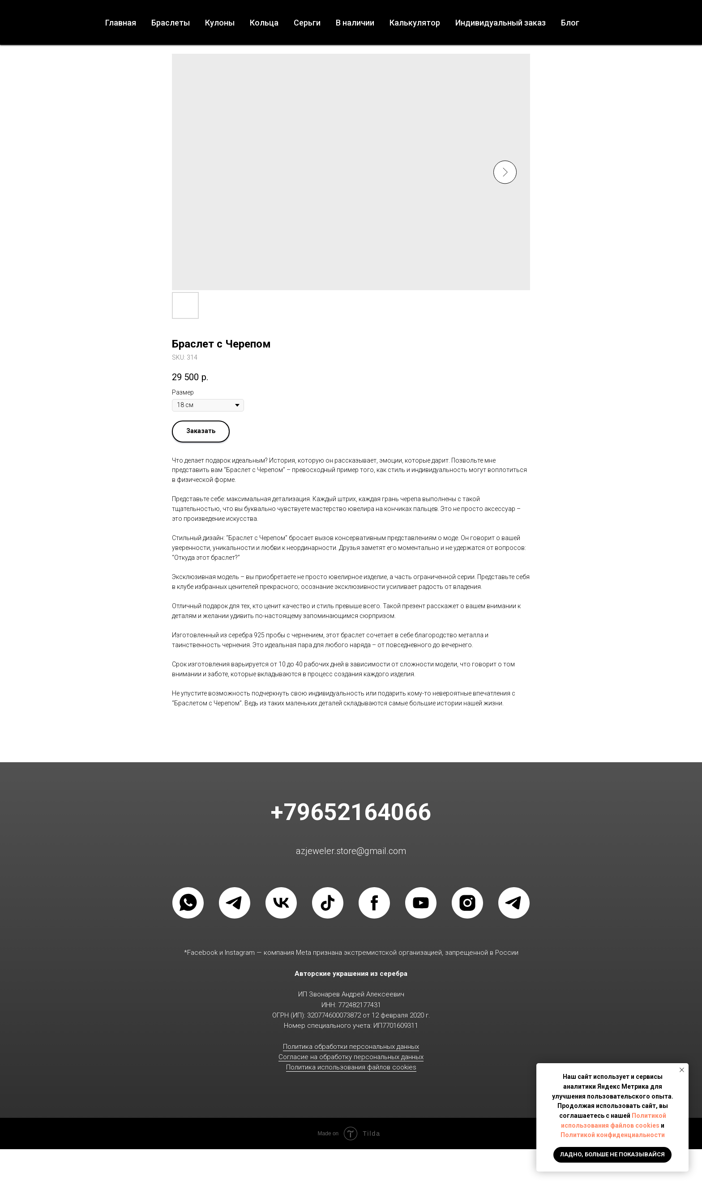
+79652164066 (351, 812)
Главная (120, 22)
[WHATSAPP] (188, 903)
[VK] (281, 903)
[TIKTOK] (327, 903)
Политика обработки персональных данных (351, 1047)
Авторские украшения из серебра (351, 974)
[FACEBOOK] (374, 903)
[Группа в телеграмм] (514, 903)
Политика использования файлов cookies (351, 1067)
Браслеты (170, 22)
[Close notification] (681, 1069)
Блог (570, 22)
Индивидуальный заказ (500, 22)
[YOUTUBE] (421, 903)
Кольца (264, 22)
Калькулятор (415, 22)
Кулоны (220, 22)
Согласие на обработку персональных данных (351, 1057)
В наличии (355, 22)
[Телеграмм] (234, 903)
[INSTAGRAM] (467, 903)
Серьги (307, 22)
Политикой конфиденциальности (613, 1134)
